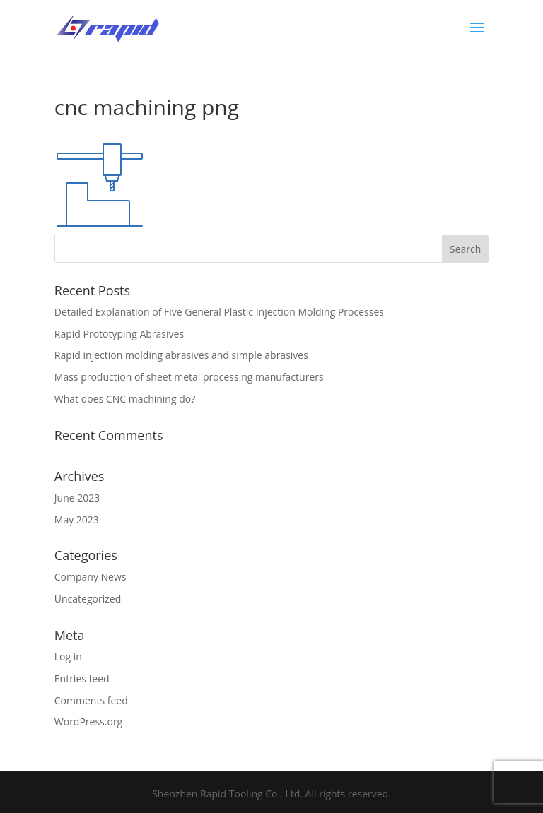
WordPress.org (88, 721)
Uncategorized (87, 598)
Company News (90, 576)
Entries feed (82, 678)
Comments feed (91, 700)
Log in (68, 656)
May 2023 (76, 519)
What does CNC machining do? (124, 398)
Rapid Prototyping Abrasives (119, 333)
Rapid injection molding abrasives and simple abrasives (181, 355)
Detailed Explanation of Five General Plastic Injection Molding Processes (219, 312)
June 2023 (77, 497)
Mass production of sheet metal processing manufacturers (189, 377)
